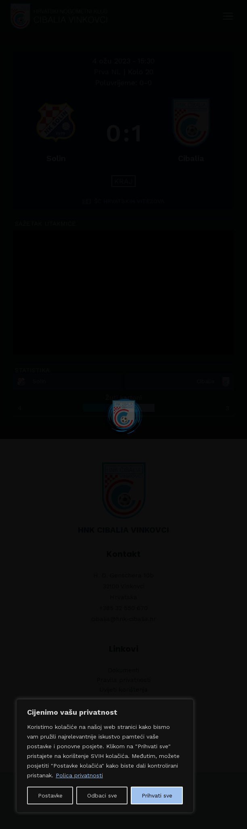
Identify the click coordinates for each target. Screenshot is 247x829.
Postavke (50, 795)
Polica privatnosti (79, 775)
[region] (105, 756)
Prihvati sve (157, 795)
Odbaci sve (102, 795)
